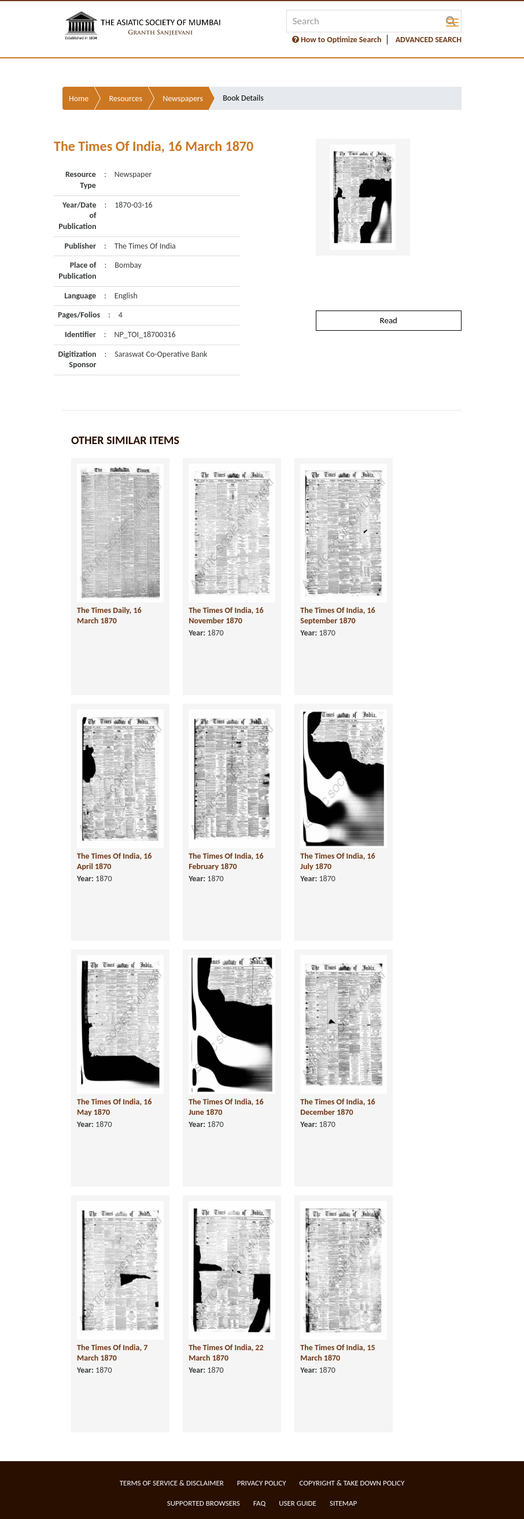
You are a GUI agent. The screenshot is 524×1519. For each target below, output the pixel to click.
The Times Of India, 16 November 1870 (226, 615)
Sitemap (343, 1503)
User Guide (297, 1503)
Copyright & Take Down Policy (352, 1483)
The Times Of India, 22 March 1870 (226, 1353)
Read (388, 320)
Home (78, 99)
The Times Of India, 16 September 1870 (337, 615)
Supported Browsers (203, 1503)
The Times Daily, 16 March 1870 (109, 615)
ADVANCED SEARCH (429, 40)
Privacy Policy (261, 1483)
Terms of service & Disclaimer (172, 1483)
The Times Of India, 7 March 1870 (112, 1353)
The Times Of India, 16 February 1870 (226, 861)
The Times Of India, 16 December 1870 (337, 1107)
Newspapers (183, 99)
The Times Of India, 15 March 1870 (337, 1353)
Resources (125, 99)
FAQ (259, 1503)
